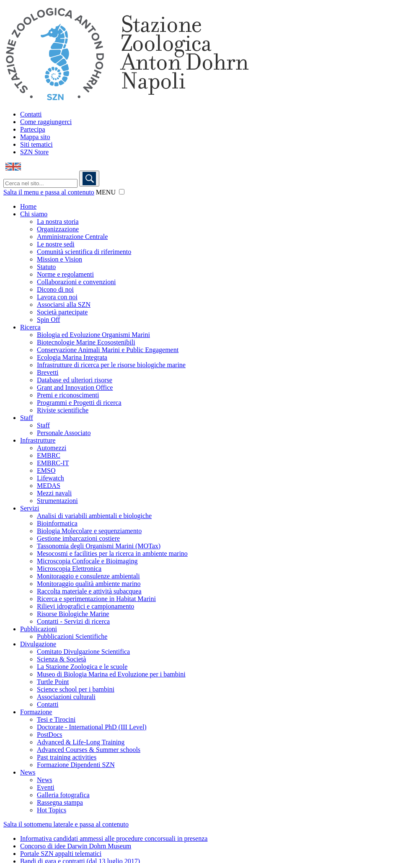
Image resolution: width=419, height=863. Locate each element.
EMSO (46, 470)
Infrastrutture (37, 440)
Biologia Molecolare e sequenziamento (89, 530)
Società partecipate (62, 312)
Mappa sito (35, 136)
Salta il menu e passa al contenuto (48, 192)
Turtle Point (53, 681)
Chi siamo (33, 214)
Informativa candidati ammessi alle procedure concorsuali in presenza (113, 838)
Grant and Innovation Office (75, 387)
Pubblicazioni (38, 628)
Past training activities (66, 757)
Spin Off (48, 319)
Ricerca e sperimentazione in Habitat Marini (96, 598)
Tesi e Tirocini (56, 719)
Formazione (36, 711)
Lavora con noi (57, 297)
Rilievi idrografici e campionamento (85, 606)
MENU (106, 192)
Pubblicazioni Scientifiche (72, 636)
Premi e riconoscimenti (68, 395)
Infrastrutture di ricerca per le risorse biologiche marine (111, 364)
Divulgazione (38, 644)
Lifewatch (50, 478)
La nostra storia (58, 221)
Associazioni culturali (66, 696)
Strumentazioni (57, 500)
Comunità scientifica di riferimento (84, 251)
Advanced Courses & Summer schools (88, 749)
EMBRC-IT (53, 462)
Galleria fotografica (63, 794)
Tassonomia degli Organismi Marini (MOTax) (98, 545)
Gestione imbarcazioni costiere (78, 538)
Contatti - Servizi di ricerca (73, 621)
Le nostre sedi (56, 244)
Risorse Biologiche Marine (73, 613)
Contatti (31, 114)
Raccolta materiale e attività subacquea (89, 591)
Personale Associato (64, 432)
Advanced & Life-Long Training (80, 742)
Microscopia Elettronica (69, 568)
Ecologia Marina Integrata (72, 357)
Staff (26, 417)
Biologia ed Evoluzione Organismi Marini (93, 334)
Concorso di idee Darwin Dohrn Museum (75, 846)
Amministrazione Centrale (72, 236)
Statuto (46, 266)
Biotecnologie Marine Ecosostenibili (86, 342)
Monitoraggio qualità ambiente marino (89, 583)
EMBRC (48, 455)
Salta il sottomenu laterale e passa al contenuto (66, 824)
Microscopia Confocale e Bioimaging (87, 561)
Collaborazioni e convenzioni (76, 281)
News (27, 772)
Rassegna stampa (60, 802)
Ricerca (30, 327)
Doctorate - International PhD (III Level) (92, 727)
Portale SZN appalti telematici (60, 853)
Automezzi (51, 447)
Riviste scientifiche (62, 410)
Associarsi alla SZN (64, 304)
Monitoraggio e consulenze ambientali (88, 576)
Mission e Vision (59, 259)
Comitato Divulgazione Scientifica (83, 651)
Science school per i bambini (75, 689)
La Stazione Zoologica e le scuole (82, 666)
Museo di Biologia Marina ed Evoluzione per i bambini (111, 674)
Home (28, 206)
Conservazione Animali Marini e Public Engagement (107, 349)
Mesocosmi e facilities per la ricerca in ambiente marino (112, 553)
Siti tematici (36, 144)
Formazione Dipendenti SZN (76, 764)
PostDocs (49, 734)
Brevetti (48, 372)
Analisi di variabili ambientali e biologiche (94, 515)
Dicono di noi (55, 289)
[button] (121, 191)
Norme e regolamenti (65, 274)
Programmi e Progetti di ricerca (79, 402)
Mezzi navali (54, 493)
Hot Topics (51, 810)
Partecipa (32, 129)
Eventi (45, 787)
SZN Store (34, 151)
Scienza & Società (61, 659)
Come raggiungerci (46, 121)
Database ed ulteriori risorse (74, 380)
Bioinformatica (57, 523)
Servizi (29, 508)
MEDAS (48, 485)
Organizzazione (58, 229)
